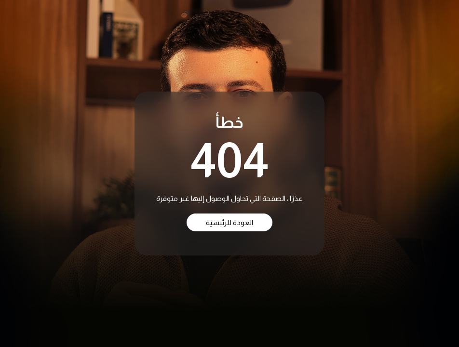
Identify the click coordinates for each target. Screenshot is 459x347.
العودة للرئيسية (229, 222)
